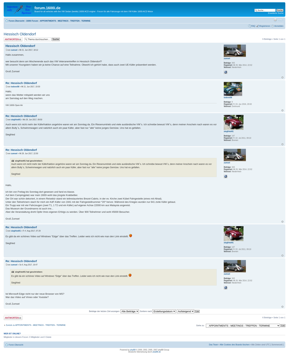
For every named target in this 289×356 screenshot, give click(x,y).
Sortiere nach (158, 311)
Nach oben (282, 77)
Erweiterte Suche (275, 13)
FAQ (253, 26)
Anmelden (278, 26)
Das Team (213, 344)
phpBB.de (157, 352)
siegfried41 (16, 120)
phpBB (133, 350)
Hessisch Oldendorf (20, 34)
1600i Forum (32, 21)
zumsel (14, 50)
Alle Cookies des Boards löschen (235, 344)
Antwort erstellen (13, 39)
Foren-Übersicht (16, 21)
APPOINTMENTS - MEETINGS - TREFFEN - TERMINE (65, 21)
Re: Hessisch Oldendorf (21, 83)
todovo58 (15, 87)
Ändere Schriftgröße (280, 20)
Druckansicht (275, 20)
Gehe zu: (200, 325)
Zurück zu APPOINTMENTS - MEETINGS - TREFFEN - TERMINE (36, 325)
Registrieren (264, 26)
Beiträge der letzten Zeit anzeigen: (114, 311)
